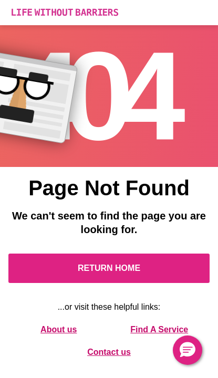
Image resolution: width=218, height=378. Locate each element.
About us (58, 329)
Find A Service (159, 329)
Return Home (109, 268)
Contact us (109, 352)
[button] (187, 350)
